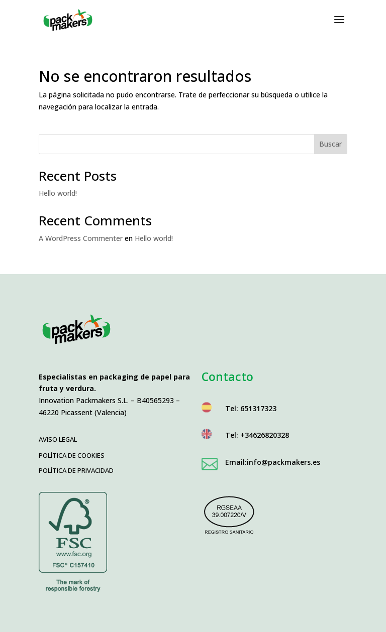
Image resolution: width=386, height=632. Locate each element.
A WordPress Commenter (81, 238)
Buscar (330, 144)
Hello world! (58, 193)
